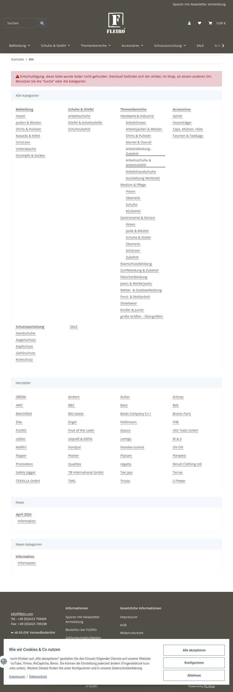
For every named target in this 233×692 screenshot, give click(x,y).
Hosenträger (182, 122)
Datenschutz (40, 678)
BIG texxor (76, 413)
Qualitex (74, 464)
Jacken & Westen (28, 122)
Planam (126, 455)
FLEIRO (21, 430)
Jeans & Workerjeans (136, 283)
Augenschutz (26, 340)
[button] (189, 23)
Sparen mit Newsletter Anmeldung (199, 4)
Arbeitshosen (136, 122)
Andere (73, 397)
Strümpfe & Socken (30, 155)
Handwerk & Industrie (137, 116)
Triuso (125, 481)
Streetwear (128, 303)
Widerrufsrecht (131, 633)
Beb (176, 405)
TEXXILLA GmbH (28, 481)
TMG (71, 481)
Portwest (179, 455)
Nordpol (74, 447)
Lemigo (125, 439)
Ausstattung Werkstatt (143, 178)
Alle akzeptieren (191, 650)
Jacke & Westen (137, 231)
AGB (123, 625)
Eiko (19, 422)
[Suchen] (20, 23)
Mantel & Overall (139, 142)
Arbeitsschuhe (79, 116)
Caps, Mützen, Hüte (188, 129)
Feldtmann (128, 422)
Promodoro (24, 464)
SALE (73, 326)
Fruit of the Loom (81, 430)
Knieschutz (24, 359)
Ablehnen (192, 674)
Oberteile (133, 198)
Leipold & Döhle (80, 439)
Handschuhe (25, 333)
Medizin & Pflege (133, 185)
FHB (176, 422)
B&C (71, 405)
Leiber (20, 439)
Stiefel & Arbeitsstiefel (85, 122)
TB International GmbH (85, 472)
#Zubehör (133, 211)
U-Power (179, 481)
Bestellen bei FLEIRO (81, 630)
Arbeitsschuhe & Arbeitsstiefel (138, 162)
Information (27, 521)
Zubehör (132, 257)
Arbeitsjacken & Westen (144, 129)
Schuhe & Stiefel (138, 237)
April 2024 (23, 514)
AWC (19, 405)
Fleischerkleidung (133, 277)
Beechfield (24, 413)
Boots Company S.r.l (135, 413)
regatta (125, 464)
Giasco (125, 430)
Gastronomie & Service (137, 217)
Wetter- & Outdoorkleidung (141, 290)
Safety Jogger (26, 472)
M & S (177, 439)
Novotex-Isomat (132, 447)
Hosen (20, 116)
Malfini (21, 447)
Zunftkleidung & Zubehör (139, 270)
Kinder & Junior (132, 310)
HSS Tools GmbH (185, 430)
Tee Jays (126, 472)
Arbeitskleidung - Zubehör (139, 151)
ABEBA (21, 397)
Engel (72, 422)
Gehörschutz (25, 353)
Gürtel (177, 116)
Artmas (178, 397)
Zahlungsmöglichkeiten (83, 637)
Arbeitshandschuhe (141, 171)
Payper (21, 455)
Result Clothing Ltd (187, 464)
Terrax (177, 472)
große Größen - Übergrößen (141, 316)
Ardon (125, 397)
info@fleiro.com (22, 614)
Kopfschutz (24, 346)
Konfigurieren (192, 662)
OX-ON (178, 447)
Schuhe (131, 204)
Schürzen (23, 142)
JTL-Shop (209, 686)
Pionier (73, 455)
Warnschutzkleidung (136, 264)
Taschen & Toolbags (188, 135)
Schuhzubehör (79, 129)
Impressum (19, 678)
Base (124, 405)
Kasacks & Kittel (28, 135)
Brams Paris (182, 413)
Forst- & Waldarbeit (135, 296)
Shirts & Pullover (28, 129)
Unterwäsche (26, 149)
